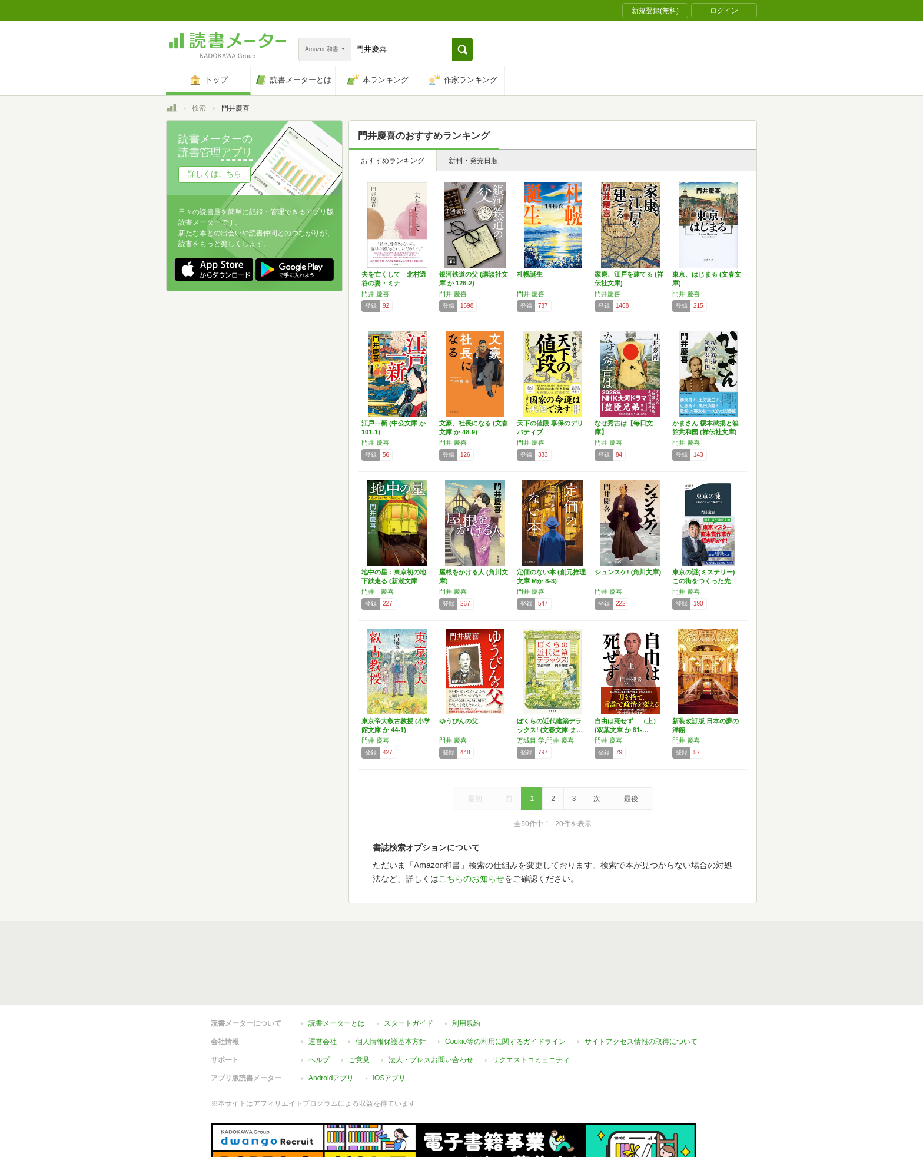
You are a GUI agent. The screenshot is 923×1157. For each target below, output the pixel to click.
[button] (462, 49)
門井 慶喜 (375, 293)
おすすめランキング (392, 161)
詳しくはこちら (214, 173)
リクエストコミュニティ (531, 1005)
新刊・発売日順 (473, 161)
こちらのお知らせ (471, 878)
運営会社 (322, 987)
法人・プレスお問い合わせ (431, 1005)
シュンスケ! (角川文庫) (628, 572)
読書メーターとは (336, 969)
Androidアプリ (331, 1024)
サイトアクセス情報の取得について (641, 987)
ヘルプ (319, 1005)
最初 (475, 798)
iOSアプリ (389, 1024)
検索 (199, 108)
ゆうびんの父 (458, 720)
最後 (631, 798)
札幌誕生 (530, 274)
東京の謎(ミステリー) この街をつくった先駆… (703, 580)
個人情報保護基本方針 (391, 987)
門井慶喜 (607, 293)
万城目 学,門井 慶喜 (545, 740)
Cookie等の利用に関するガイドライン (505, 987)
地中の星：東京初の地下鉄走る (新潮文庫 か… (393, 580)
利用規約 (466, 969)
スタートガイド (408, 969)
